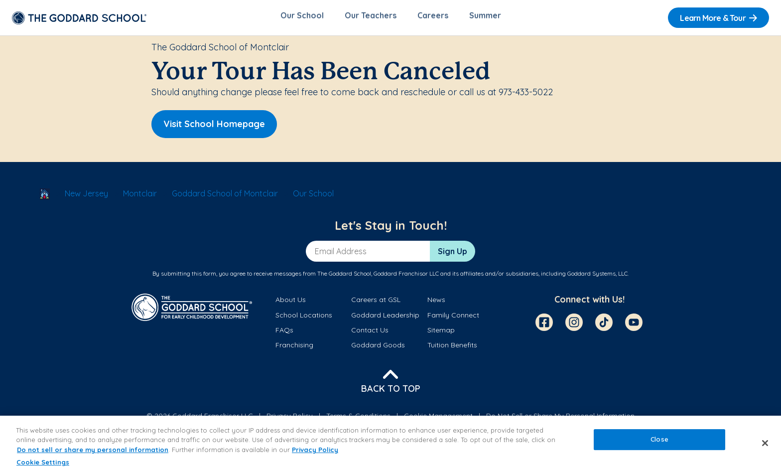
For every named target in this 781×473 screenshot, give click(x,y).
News (436, 302)
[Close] (765, 443)
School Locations (303, 317)
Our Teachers (370, 18)
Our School (302, 18)
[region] (390, 444)
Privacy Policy (315, 450)
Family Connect (453, 317)
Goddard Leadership (385, 317)
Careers (432, 18)
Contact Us (370, 332)
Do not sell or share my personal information (92, 450)
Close (659, 439)
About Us (290, 302)
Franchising (294, 347)
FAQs (284, 332)
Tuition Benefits (452, 347)
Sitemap (441, 332)
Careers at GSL (375, 302)
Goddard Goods (378, 347)
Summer (485, 18)
